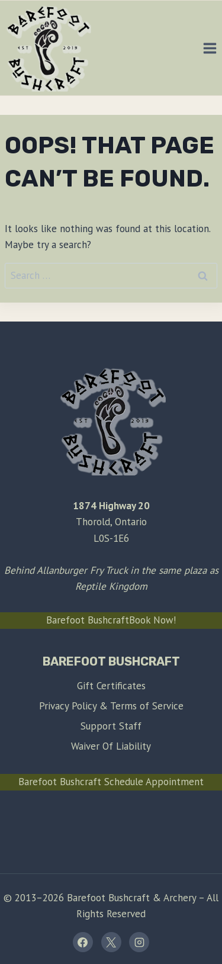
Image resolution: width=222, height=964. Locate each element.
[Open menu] (209, 48)
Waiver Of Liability (111, 746)
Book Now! (152, 619)
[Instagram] (139, 942)
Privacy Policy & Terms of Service (111, 705)
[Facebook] (83, 942)
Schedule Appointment (154, 781)
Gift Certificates (111, 685)
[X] (111, 942)
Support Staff (111, 725)
